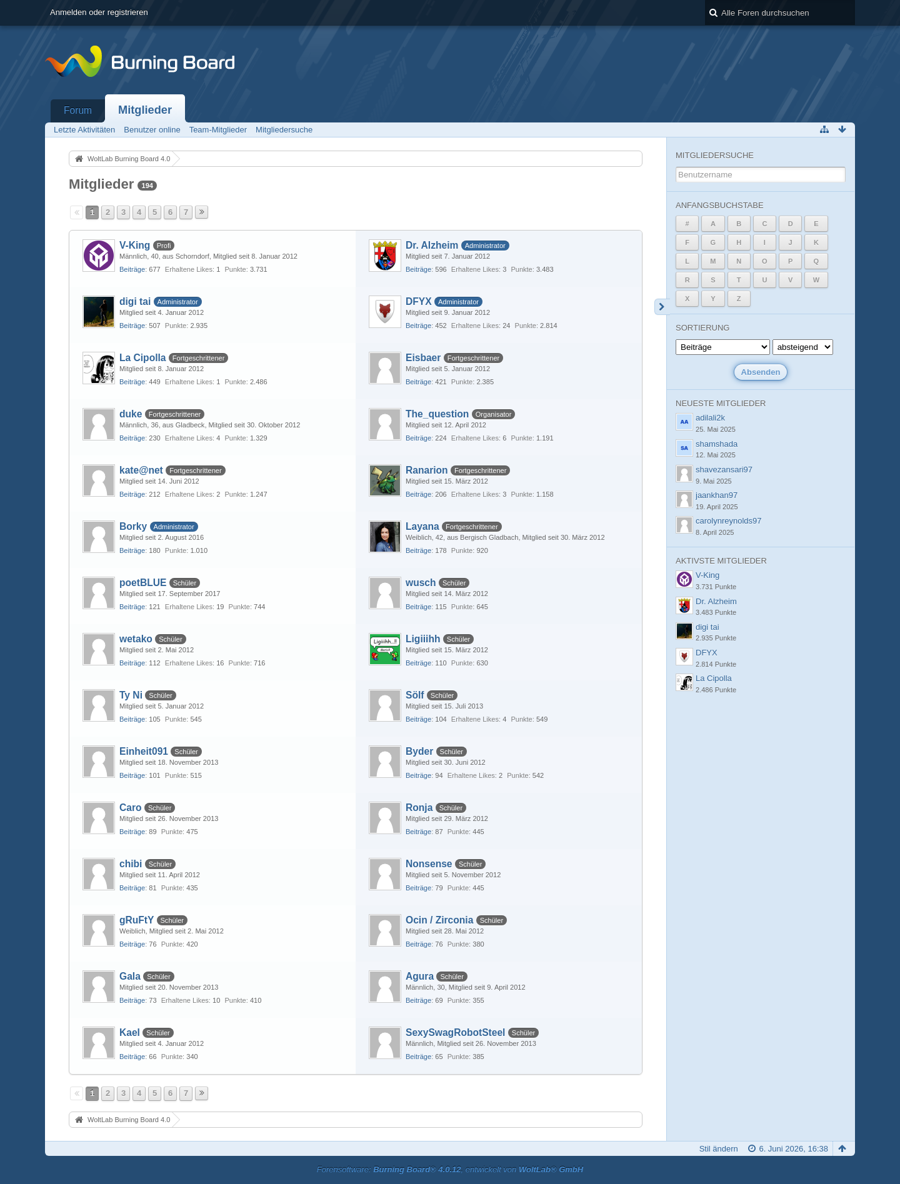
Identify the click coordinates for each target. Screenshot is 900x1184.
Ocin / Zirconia (439, 920)
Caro (130, 807)
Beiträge (132, 269)
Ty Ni (130, 695)
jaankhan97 (717, 495)
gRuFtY (136, 920)
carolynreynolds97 (729, 520)
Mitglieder (145, 110)
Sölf (415, 695)
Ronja (419, 807)
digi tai (135, 301)
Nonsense (429, 863)
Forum (78, 110)
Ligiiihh (423, 639)
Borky (133, 526)
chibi (130, 863)
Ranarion (427, 470)
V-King (134, 245)
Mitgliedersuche (715, 155)
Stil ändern (718, 1148)
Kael (129, 1032)
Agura (420, 976)
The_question (437, 414)
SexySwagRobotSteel (455, 1032)
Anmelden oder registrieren (99, 12)
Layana (422, 526)
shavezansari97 (724, 469)
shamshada (717, 444)
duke (130, 414)
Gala (130, 976)
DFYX (419, 301)
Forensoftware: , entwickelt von (450, 1169)
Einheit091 (143, 751)
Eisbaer (423, 357)
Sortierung (702, 327)
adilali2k (710, 417)
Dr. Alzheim (432, 245)
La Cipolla (142, 357)
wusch (421, 582)
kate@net (141, 470)
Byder (419, 751)
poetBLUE (142, 582)
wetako (135, 639)
